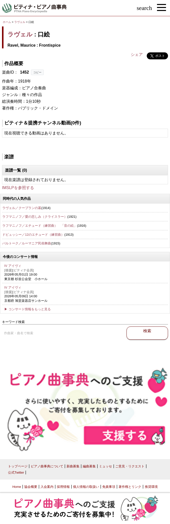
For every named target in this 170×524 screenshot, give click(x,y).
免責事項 (108, 487)
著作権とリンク (129, 487)
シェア (137, 54)
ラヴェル (19, 21)
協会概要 (30, 487)
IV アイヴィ (12, 266)
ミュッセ (105, 466)
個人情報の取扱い (86, 487)
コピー (37, 72)
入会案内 (47, 487)
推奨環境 (151, 487)
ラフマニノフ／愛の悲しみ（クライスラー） (34, 216)
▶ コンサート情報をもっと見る (27, 309)
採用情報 (63, 487)
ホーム (7, 21)
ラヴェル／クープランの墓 (21, 208)
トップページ (18, 466)
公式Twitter (16, 472)
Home (16, 487)
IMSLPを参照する (18, 188)
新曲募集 (73, 466)
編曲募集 (89, 466)
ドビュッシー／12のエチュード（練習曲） (33, 234)
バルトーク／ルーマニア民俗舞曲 (26, 243)
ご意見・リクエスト (129, 466)
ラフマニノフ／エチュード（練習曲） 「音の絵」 (39, 225)
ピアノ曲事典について (47, 466)
